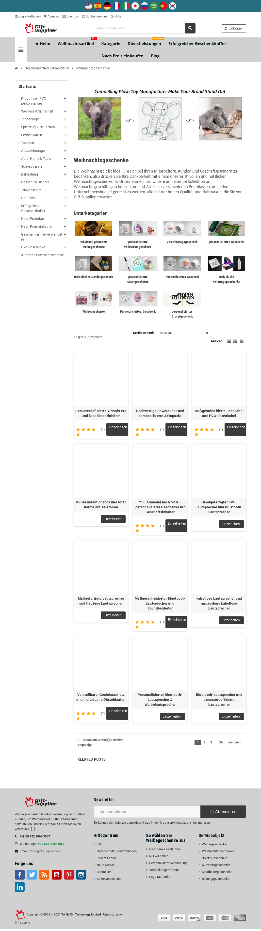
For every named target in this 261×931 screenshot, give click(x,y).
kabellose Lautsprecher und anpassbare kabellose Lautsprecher (219, 605)
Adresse (51, 16)
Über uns (70, 16)
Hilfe (116, 16)
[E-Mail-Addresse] (147, 814)
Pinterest (69, 877)
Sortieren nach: (144, 333)
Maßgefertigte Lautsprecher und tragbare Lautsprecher (101, 602)
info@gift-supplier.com (45, 853)
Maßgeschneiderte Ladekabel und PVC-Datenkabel (219, 413)
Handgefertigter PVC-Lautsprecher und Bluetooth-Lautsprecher (219, 508)
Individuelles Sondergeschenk (93, 277)
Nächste (235, 744)
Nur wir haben (158, 858)
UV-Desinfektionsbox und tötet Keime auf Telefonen (101, 505)
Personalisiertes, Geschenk (138, 311)
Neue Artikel (105, 867)
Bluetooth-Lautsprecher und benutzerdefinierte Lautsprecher (219, 702)
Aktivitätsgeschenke (216, 867)
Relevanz (166, 333)
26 (221, 744)
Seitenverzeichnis (109, 881)
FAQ (99, 846)
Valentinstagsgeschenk (182, 242)
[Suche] (142, 28)
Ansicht (216, 341)
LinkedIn (20, 889)
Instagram (81, 877)
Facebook (20, 877)
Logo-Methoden (28, 16)
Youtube (57, 877)
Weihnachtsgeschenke (218, 853)
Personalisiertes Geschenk (182, 277)
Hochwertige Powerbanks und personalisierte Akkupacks (160, 413)
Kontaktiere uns (95, 16)
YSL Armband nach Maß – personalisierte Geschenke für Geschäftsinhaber (160, 508)
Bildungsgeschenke (215, 881)
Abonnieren (223, 813)
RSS (44, 877)
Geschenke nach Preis (165, 851)
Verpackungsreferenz (164, 872)
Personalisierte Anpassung (168, 865)
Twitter (32, 877)
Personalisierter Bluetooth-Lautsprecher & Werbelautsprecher (160, 702)
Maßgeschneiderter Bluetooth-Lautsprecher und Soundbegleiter (160, 605)
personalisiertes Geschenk (226, 242)
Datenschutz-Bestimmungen (117, 853)
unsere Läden (106, 860)
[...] (33, 831)
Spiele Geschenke (214, 860)
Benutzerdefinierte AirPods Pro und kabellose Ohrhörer (100, 413)
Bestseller (104, 874)
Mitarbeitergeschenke (217, 874)
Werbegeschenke (93, 311)
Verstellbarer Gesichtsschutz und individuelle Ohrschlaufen (100, 699)
